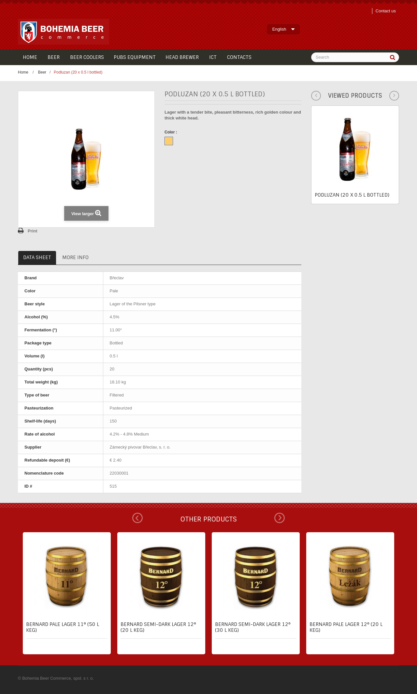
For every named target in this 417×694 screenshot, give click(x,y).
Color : (171, 132)
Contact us (386, 10)
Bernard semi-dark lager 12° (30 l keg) (253, 627)
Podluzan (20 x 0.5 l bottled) (352, 195)
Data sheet (37, 257)
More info (75, 257)
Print (32, 231)
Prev (137, 518)
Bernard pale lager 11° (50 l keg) (62, 627)
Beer (42, 72)
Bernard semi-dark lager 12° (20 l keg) (158, 627)
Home (23, 72)
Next (279, 518)
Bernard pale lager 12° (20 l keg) (345, 627)
